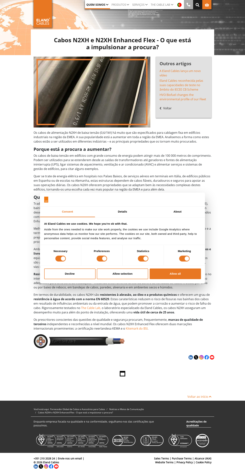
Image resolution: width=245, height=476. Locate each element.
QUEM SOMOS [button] (95, 4)
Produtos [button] (118, 4)
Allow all (175, 273)
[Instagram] (201, 357)
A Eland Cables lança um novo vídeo (180, 73)
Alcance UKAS (203, 458)
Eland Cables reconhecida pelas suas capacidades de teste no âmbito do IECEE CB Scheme (181, 85)
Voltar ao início (199, 397)
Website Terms (164, 462)
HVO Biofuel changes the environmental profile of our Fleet (183, 97)
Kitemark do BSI (137, 328)
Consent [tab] (67, 211)
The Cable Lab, (91, 308)
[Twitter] (195, 357)
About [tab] (177, 211)
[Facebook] (206, 357)
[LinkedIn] (190, 357)
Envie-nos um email (70, 458)
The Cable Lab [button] (160, 4)
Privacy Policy (184, 462)
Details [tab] (122, 211)
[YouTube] (211, 357)
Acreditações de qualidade (196, 423)
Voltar (166, 108)
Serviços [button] (138, 4)
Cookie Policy (203, 462)
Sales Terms (161, 458)
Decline (70, 273)
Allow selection (122, 273)
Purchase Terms (182, 458)
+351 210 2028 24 (44, 458)
